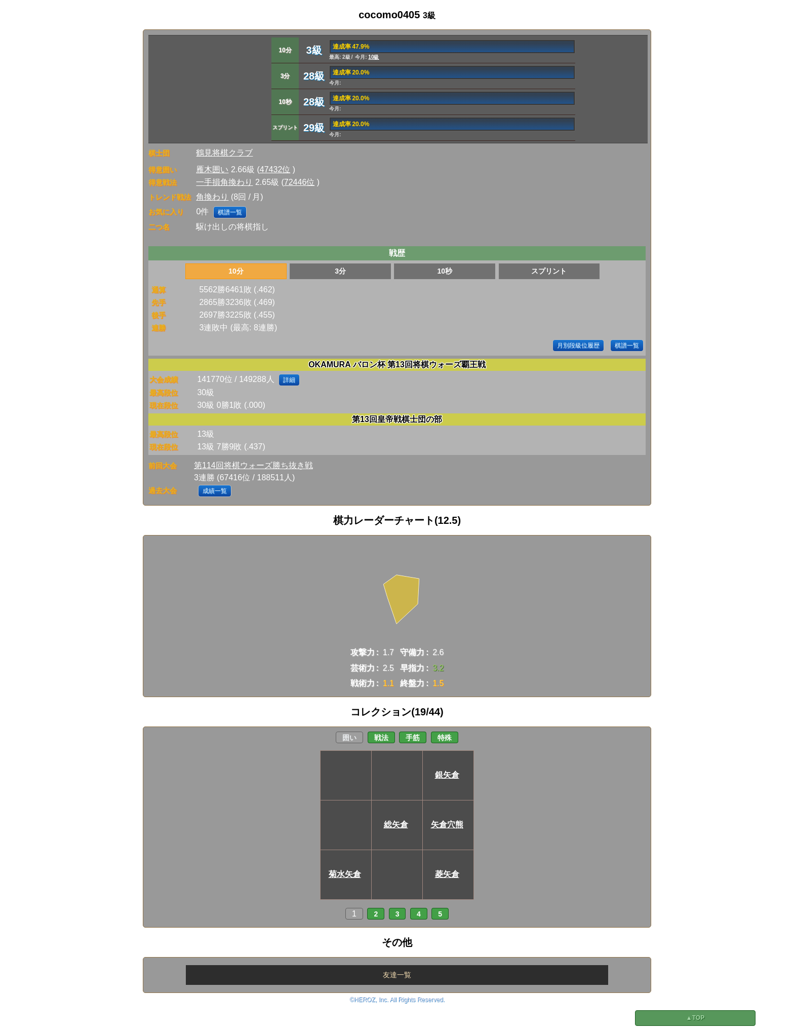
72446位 (299, 182)
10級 (373, 57)
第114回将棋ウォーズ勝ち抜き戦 (253, 465)
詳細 (289, 380)
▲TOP (695, 1017)
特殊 (445, 738)
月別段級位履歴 (578, 345)
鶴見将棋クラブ (224, 152)
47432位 (275, 169)
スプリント (549, 271)
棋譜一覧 (230, 212)
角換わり (212, 197)
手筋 (413, 738)
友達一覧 (397, 975)
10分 (236, 271)
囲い (349, 738)
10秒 (444, 271)
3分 (340, 271)
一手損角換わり (224, 182)
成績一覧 (215, 490)
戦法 (381, 738)
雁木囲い (212, 169)
